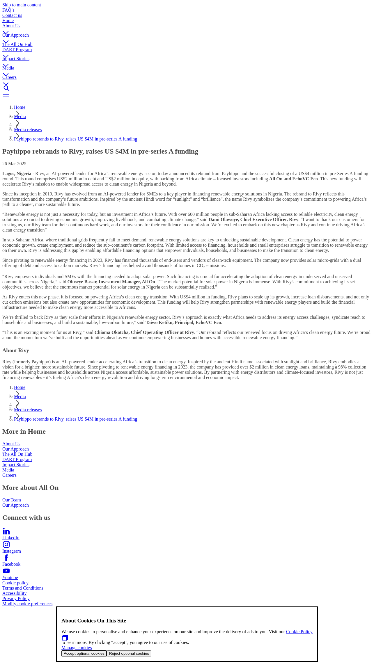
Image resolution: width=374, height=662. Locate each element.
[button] (187, 28)
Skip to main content (21, 4)
